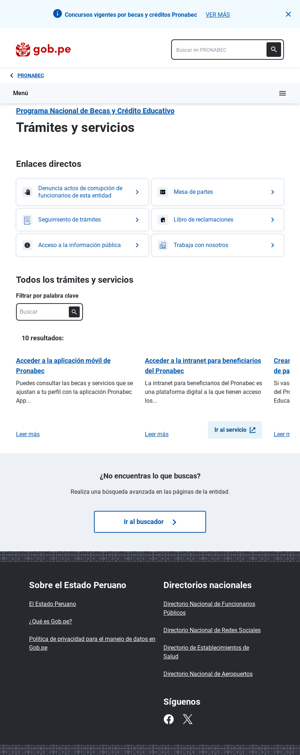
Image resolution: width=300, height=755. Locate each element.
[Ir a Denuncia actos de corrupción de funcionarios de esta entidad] (82, 192)
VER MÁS (218, 14)
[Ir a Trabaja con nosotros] (217, 245)
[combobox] (227, 49)
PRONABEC (30, 75)
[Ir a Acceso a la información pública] (82, 245)
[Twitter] (187, 719)
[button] (288, 14)
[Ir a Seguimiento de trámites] (82, 219)
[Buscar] (274, 49)
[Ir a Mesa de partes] (217, 192)
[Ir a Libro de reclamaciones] (217, 219)
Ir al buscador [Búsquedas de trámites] (150, 521)
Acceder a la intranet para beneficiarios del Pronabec (203, 366)
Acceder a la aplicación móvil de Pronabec (63, 366)
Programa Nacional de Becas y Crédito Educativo (95, 110)
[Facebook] (168, 719)
